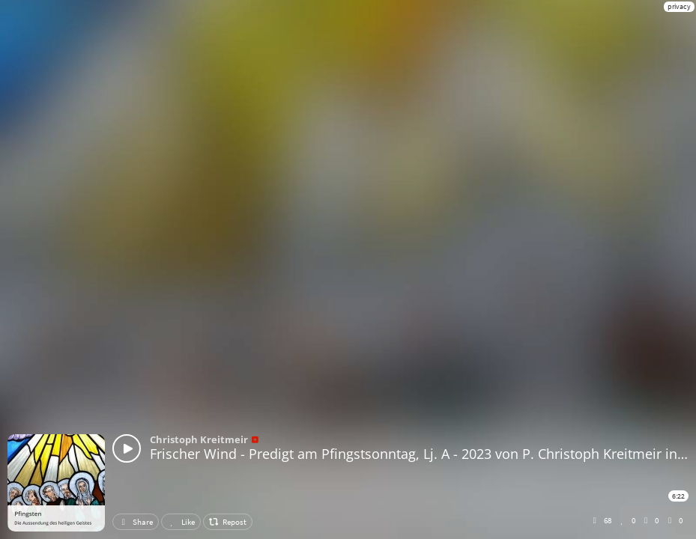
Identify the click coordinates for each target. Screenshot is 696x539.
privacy (679, 6)
